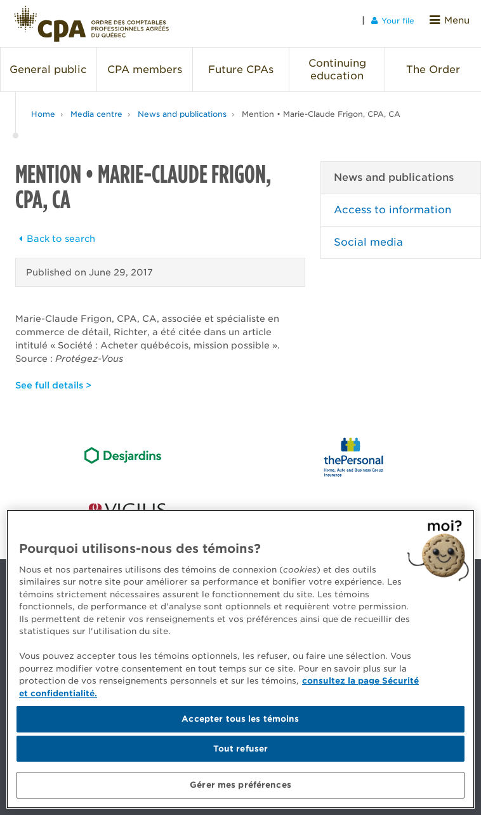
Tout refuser (240, 748)
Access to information (392, 203)
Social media (368, 236)
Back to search (55, 232)
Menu (452, 20)
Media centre (96, 107)
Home (43, 107)
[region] (240, 659)
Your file (397, 20)
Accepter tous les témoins (240, 719)
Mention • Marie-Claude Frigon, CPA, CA (321, 107)
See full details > (53, 379)
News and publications (182, 107)
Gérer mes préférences (240, 785)
